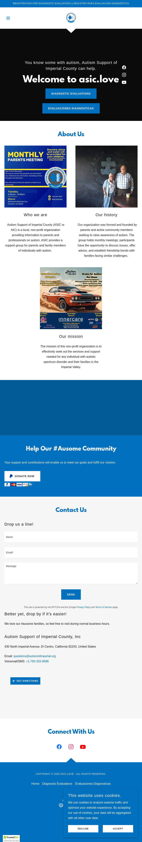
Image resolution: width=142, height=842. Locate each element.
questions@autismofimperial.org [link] (34, 656)
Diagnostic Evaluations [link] (57, 783)
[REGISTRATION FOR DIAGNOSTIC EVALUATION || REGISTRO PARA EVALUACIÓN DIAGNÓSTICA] (71, 3)
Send (71, 594)
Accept (118, 828)
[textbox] (71, 537)
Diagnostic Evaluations (71, 93)
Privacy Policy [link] (83, 607)
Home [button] (35, 783)
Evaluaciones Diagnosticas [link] (93, 783)
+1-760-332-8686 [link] (37, 661)
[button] (14, 18)
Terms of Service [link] (103, 607)
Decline (83, 828)
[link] (71, 17)
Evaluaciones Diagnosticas (71, 108)
